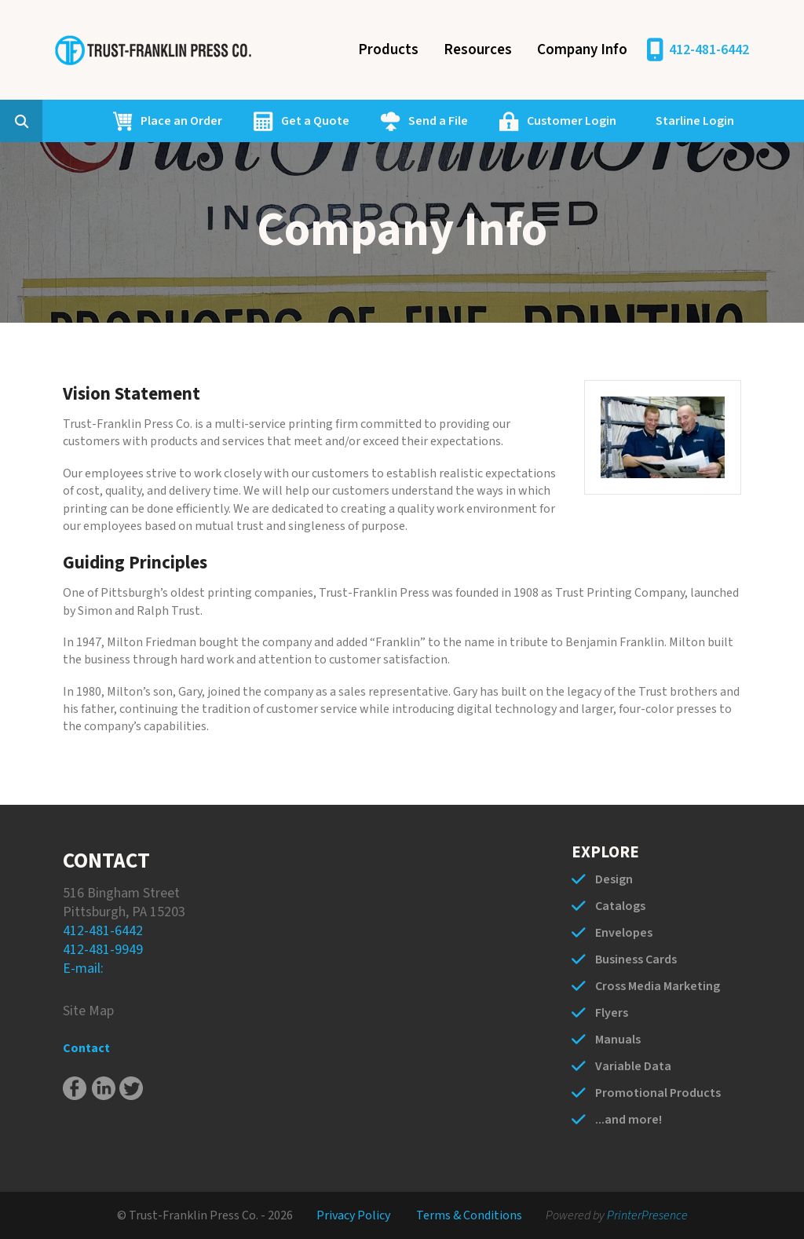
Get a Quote (315, 121)
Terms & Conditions (469, 1215)
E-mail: (83, 968)
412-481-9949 (103, 949)
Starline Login (695, 121)
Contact (86, 1048)
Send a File (438, 121)
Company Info (582, 49)
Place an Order (181, 121)
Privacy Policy (353, 1215)
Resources (478, 49)
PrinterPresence (647, 1215)
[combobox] (45, 121)
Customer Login (571, 121)
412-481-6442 (709, 50)
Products (388, 49)
